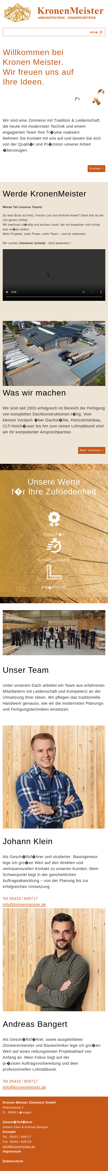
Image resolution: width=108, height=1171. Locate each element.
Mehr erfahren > (91, 450)
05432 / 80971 (20, 1141)
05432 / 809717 (23, 898)
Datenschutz (13, 1161)
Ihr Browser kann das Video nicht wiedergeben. (54, 275)
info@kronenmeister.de (24, 904)
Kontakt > (96, 168)
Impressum (12, 1151)
